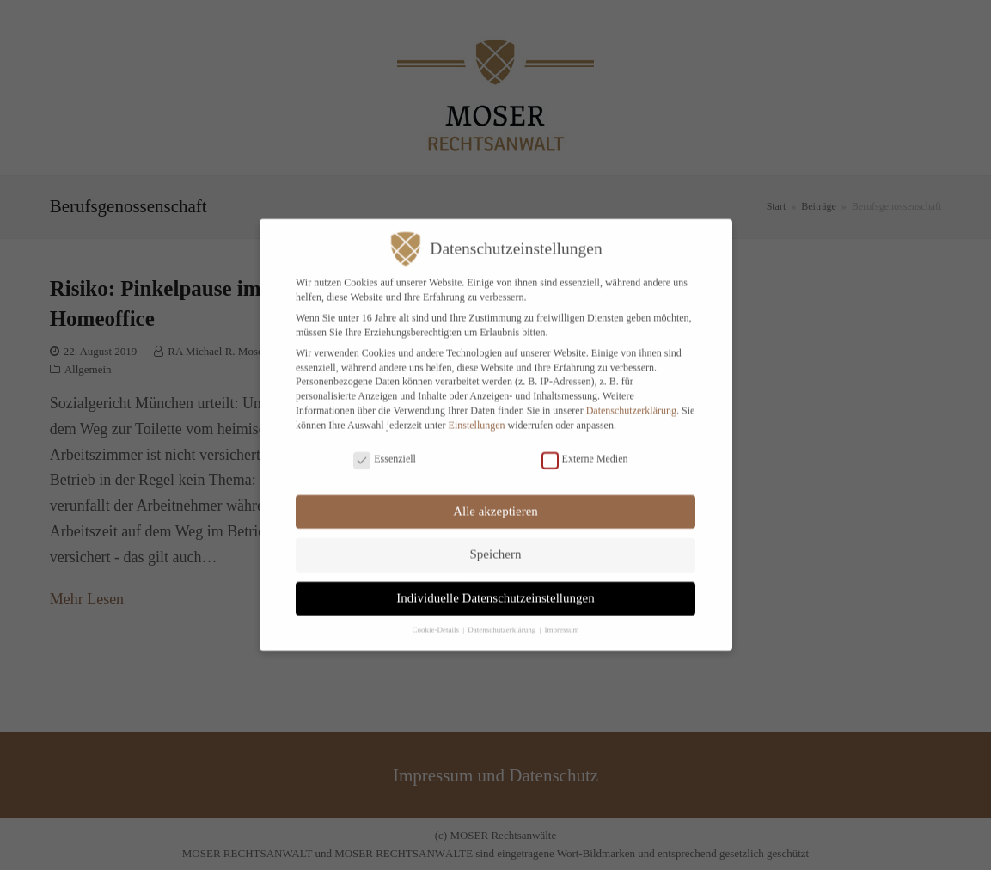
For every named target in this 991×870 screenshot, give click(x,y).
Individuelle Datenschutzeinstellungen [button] (495, 585)
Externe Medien (584, 447)
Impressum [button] (562, 618)
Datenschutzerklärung (631, 399)
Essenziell (384, 447)
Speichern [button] (496, 542)
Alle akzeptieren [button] (495, 498)
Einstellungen (477, 413)
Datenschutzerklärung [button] (502, 618)
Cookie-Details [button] (436, 618)
